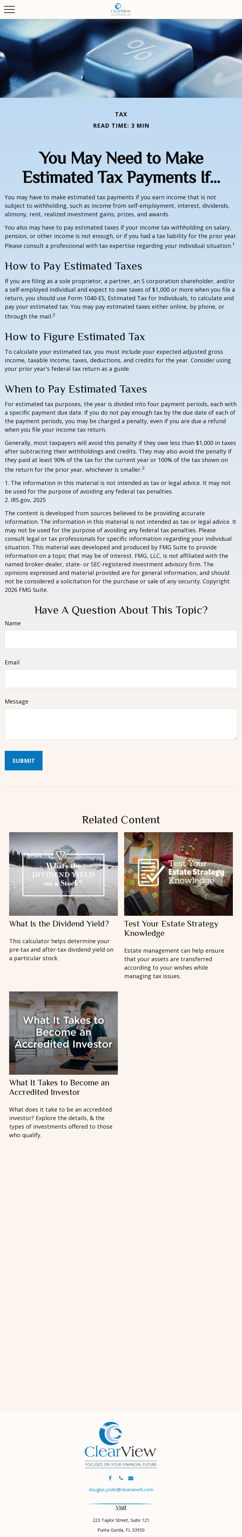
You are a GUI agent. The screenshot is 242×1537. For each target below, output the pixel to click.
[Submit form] (24, 760)
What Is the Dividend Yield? (59, 923)
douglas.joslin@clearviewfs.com (121, 1490)
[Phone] (121, 1478)
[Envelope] (131, 1478)
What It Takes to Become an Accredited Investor (59, 1087)
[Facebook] (110, 1478)
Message (16, 701)
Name (13, 623)
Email (12, 662)
